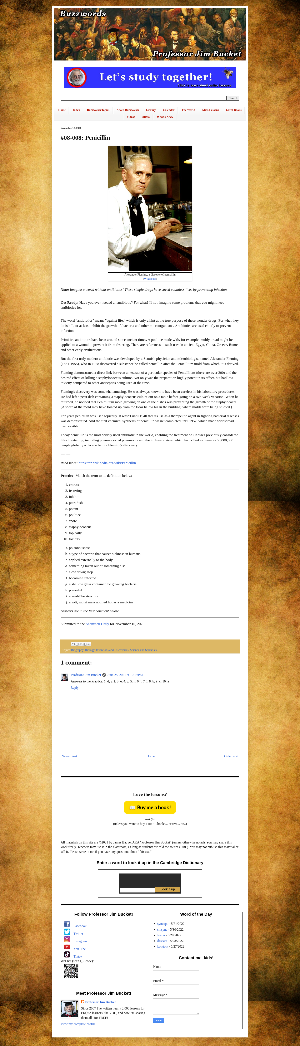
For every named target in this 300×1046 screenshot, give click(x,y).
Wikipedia (150, 278)
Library (151, 110)
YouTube (80, 949)
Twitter (78, 933)
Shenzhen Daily (97, 624)
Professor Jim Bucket (86, 675)
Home (62, 110)
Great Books (234, 110)
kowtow (162, 946)
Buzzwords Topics (98, 110)
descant (162, 941)
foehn (161, 935)
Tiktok (78, 956)
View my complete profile (78, 1024)
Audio (146, 116)
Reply (75, 687)
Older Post (231, 756)
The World (188, 110)
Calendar (169, 110)
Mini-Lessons (210, 110)
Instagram (80, 941)
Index (76, 110)
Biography (77, 650)
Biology (89, 650)
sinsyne (162, 929)
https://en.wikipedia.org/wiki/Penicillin (107, 463)
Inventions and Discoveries (112, 650)
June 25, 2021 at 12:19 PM (125, 675)
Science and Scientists (143, 650)
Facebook (80, 926)
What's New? (165, 116)
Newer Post (69, 756)
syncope (162, 923)
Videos (131, 116)
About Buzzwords (127, 110)
